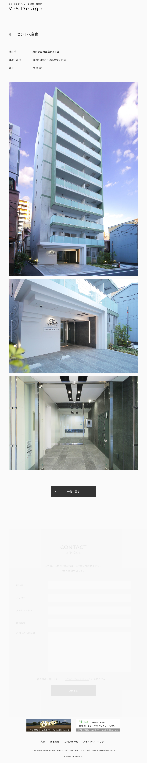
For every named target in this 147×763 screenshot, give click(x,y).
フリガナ (20, 598)
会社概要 (54, 741)
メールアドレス (24, 610)
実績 (42, 741)
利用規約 (100, 750)
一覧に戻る (73, 491)
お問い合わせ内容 (25, 633)
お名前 (19, 585)
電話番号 (20, 623)
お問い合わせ (71, 741)
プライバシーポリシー (77, 679)
